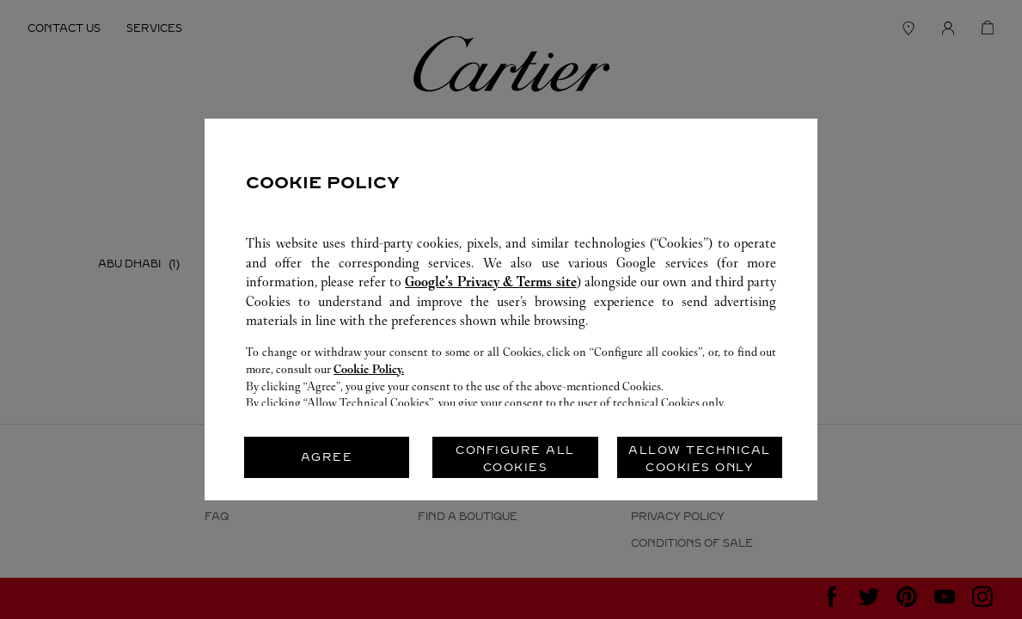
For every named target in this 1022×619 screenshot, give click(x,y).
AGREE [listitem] (327, 456)
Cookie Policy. (369, 369)
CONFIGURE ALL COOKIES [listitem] (515, 459)
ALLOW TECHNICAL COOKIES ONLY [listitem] (699, 459)
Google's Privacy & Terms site (490, 281)
